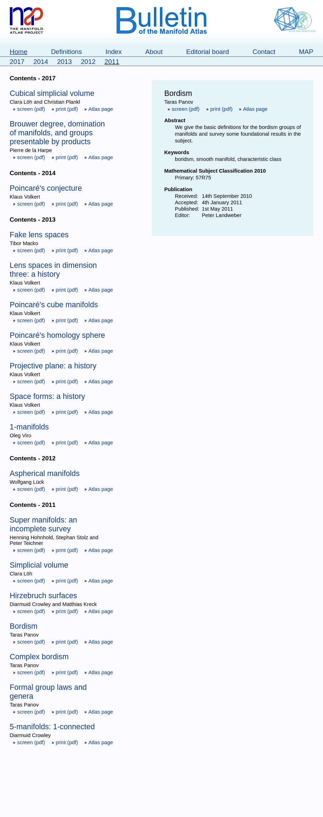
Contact (264, 51)
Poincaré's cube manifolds (54, 305)
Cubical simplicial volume (52, 93)
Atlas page (98, 109)
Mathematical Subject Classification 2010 (215, 171)
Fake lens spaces (39, 235)
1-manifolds (29, 427)
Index (114, 51)
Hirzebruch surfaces (43, 595)
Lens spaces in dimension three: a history (53, 269)
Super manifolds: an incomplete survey (43, 524)
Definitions (66, 51)
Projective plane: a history (53, 366)
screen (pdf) (29, 109)
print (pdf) (66, 109)
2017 (17, 61)
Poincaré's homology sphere (57, 335)
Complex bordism (39, 657)
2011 (111, 61)
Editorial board (207, 51)
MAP (306, 51)
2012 (88, 61)
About (154, 51)
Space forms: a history (47, 396)
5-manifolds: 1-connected (52, 727)
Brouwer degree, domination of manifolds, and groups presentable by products (57, 133)
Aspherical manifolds (45, 473)
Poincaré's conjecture (46, 188)
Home (18, 51)
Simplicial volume (39, 565)
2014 (40, 61)
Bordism (23, 626)
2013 (64, 61)
